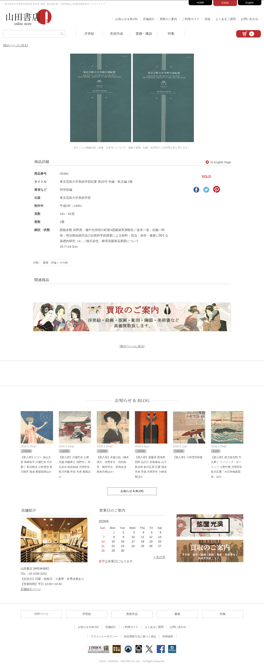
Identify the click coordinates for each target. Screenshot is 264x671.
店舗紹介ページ (31, 589)
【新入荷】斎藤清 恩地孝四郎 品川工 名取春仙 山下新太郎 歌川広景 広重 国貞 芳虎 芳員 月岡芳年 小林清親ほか (151, 467)
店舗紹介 (148, 19)
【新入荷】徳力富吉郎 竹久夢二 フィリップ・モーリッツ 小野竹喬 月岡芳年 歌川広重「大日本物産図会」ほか (226, 467)
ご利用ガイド (190, 19)
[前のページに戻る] (15, 45)
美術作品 (116, 33)
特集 (171, 33)
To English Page (218, 162)
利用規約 (168, 636)
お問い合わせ (249, 19)
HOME (200, 2)
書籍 (177, 614)
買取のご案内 (168, 19)
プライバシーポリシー (104, 636)
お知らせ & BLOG (132, 400)
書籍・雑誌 (144, 33)
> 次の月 (159, 557)
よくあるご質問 (226, 19)
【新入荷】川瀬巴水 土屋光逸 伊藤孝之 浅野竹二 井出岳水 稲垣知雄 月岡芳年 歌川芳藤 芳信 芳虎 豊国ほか (75, 467)
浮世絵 (89, 33)
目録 (207, 19)
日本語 (225, 2)
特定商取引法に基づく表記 (140, 636)
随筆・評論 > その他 (55, 262)
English (250, 2)
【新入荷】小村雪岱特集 (188, 457)
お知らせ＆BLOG (126, 19)
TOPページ (41, 614)
